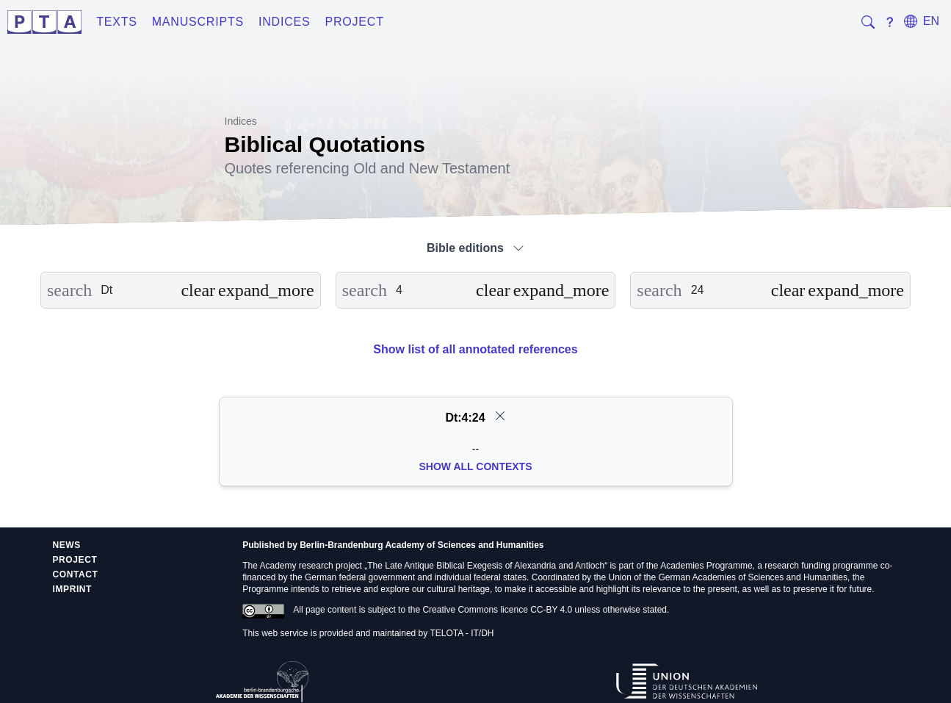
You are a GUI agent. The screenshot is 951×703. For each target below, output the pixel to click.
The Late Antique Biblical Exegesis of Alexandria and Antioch (485, 565)
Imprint (73, 589)
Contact (75, 574)
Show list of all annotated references (475, 349)
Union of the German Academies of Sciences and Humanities (727, 577)
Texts (116, 21)
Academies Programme (706, 565)
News (67, 545)
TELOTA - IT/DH (461, 633)
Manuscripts (198, 21)
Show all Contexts (475, 466)
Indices (284, 21)
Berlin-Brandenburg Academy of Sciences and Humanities (421, 545)
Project (354, 21)
